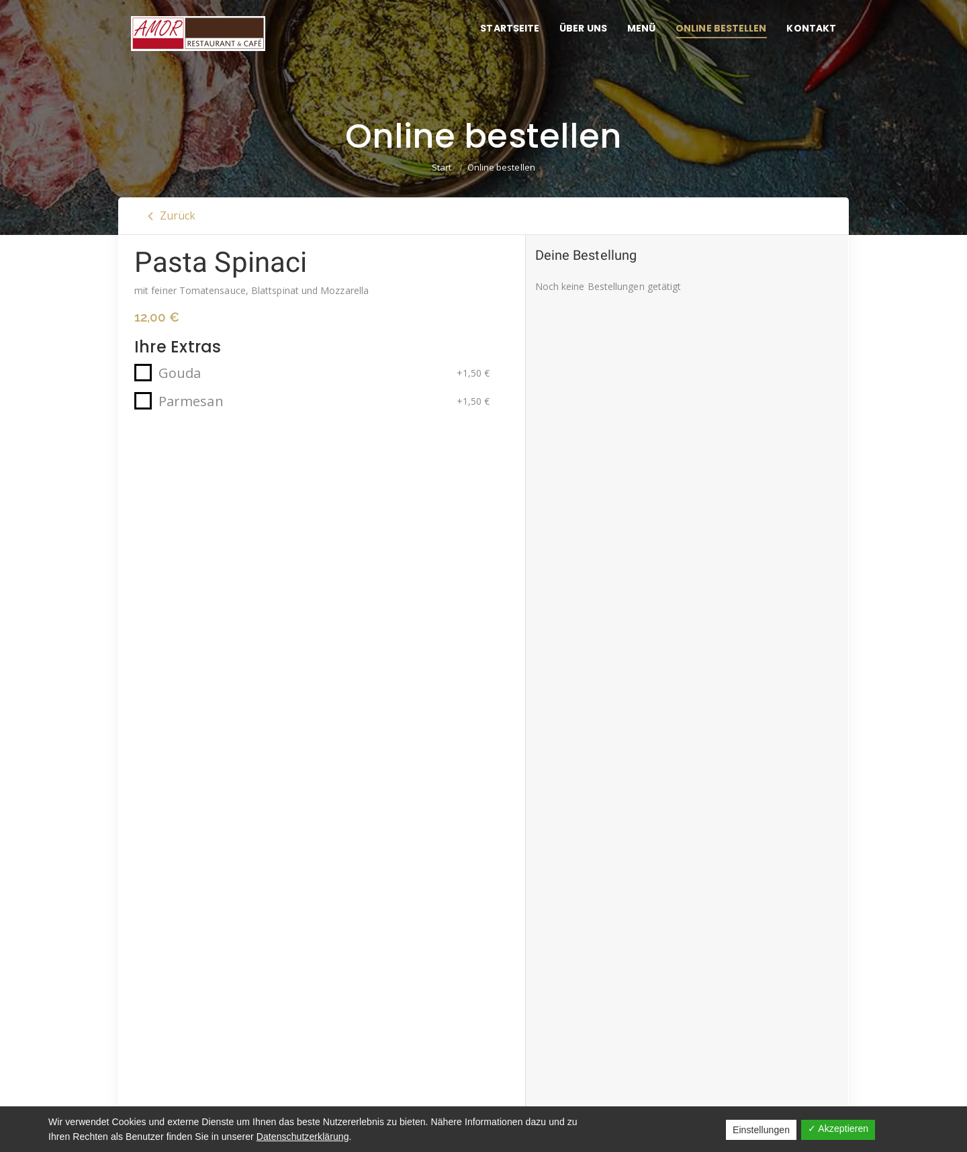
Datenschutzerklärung (303, 1136)
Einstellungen (761, 1129)
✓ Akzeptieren (838, 1128)
